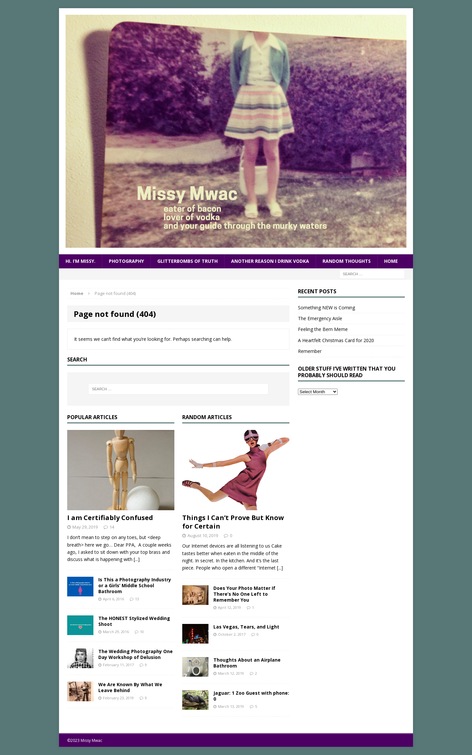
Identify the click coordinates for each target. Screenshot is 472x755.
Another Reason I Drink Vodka (270, 261)
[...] (137, 559)
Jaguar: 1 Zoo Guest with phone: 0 (251, 696)
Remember (310, 351)
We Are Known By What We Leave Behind (130, 687)
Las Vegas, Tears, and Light (246, 627)
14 (111, 527)
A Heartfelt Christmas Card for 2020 (336, 340)
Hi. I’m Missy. (80, 261)
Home (391, 261)
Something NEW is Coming (326, 307)
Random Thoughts (347, 261)
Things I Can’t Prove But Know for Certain (233, 522)
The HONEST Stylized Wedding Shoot (134, 621)
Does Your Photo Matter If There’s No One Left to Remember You (244, 594)
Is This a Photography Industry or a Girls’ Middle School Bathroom (134, 585)
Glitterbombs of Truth (187, 261)
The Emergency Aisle (320, 318)
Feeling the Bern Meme (323, 329)
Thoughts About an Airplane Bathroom (247, 663)
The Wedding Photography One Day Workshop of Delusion (135, 654)
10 (142, 631)
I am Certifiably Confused (110, 517)
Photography (126, 261)
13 (137, 598)
